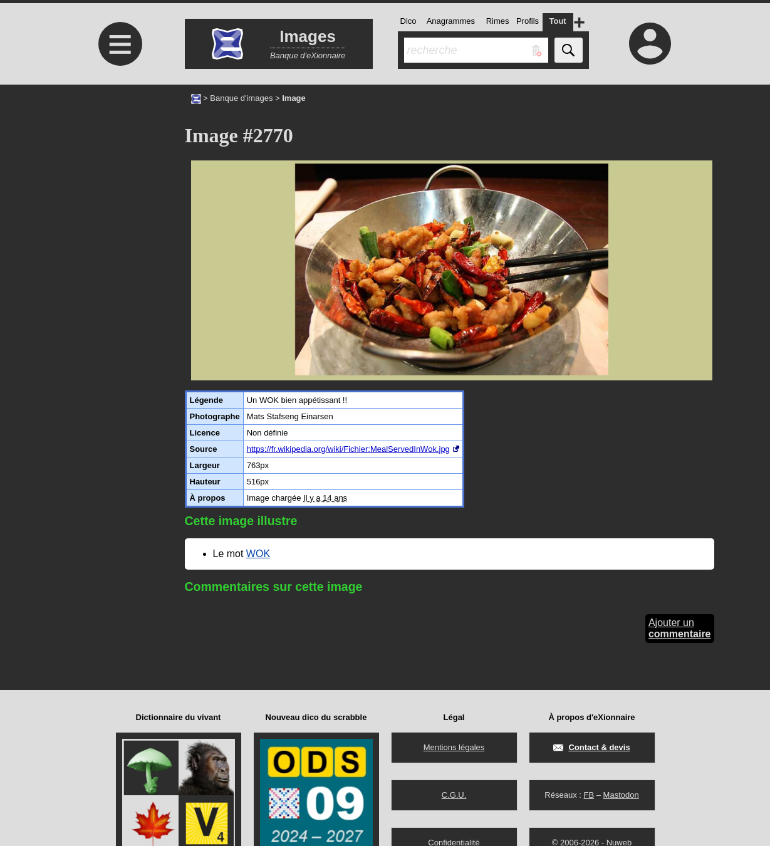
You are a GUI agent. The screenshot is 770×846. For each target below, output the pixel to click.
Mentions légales (454, 747)
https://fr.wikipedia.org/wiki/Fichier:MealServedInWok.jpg (348, 449)
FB (588, 795)
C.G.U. (454, 795)
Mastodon (621, 795)
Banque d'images (241, 98)
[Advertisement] (119, 190)
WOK (258, 553)
